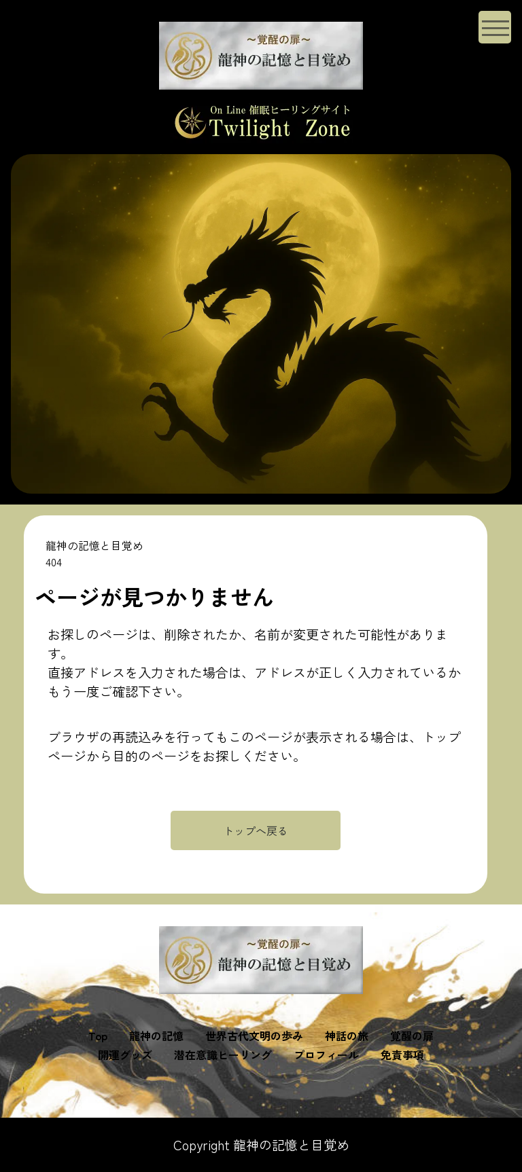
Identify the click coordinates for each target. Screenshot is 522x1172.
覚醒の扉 (412, 1035)
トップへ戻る (255, 830)
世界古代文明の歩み (254, 1035)
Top (97, 1035)
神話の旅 (346, 1035)
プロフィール (326, 1054)
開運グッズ (125, 1054)
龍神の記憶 (156, 1035)
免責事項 (402, 1054)
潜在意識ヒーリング (223, 1054)
